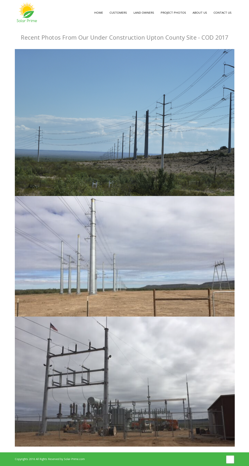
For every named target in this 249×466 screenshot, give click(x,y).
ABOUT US (200, 12)
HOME (98, 12)
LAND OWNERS (143, 12)
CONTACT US (222, 12)
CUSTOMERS (118, 12)
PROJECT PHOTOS (173, 12)
